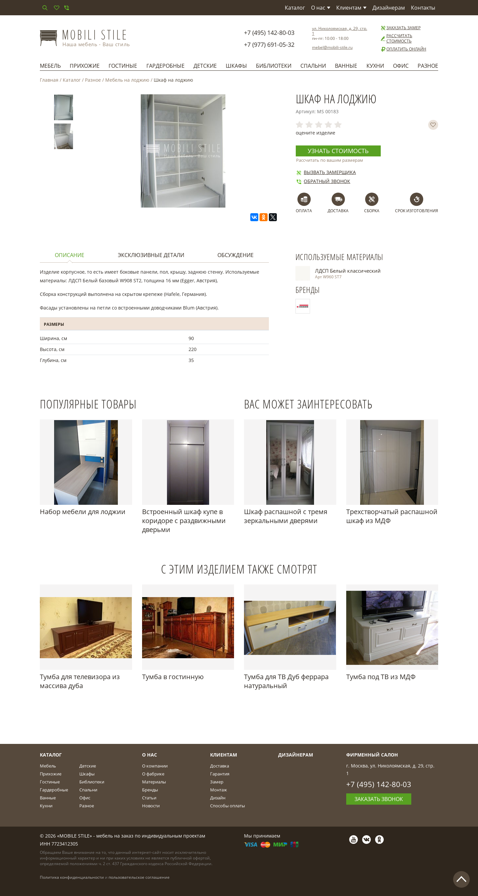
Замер (216, 782)
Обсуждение (235, 255)
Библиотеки (273, 65)
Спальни (313, 65)
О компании (155, 766)
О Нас (149, 755)
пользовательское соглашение (139, 877)
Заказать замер (400, 28)
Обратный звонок (323, 181)
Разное (428, 65)
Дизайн (217, 798)
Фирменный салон (372, 755)
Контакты (423, 7)
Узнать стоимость (338, 151)
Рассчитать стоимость (396, 38)
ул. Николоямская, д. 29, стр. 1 (339, 31)
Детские (205, 65)
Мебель (50, 65)
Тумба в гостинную (173, 676)
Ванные (346, 65)
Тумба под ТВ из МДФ (381, 676)
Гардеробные (165, 65)
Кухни (375, 65)
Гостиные (123, 65)
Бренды (150, 790)
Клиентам (351, 7)
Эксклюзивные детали (151, 255)
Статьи (149, 798)
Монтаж (218, 790)
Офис (401, 65)
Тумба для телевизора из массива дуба (80, 681)
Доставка (219, 766)
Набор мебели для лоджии (82, 511)
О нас (320, 7)
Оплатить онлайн (403, 49)
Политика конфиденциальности (72, 877)
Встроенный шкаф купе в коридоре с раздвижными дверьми (184, 520)
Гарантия (219, 774)
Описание (69, 255)
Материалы (154, 782)
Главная (49, 80)
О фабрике (153, 774)
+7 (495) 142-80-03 (269, 33)
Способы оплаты (227, 806)
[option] (63, 108)
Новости (151, 806)
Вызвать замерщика (326, 172)
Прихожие (85, 65)
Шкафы (236, 65)
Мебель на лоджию (127, 80)
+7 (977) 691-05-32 (269, 44)
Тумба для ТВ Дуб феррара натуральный (286, 681)
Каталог (295, 7)
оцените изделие (315, 133)
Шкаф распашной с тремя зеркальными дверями (285, 516)
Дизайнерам (388, 7)
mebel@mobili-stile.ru (332, 47)
